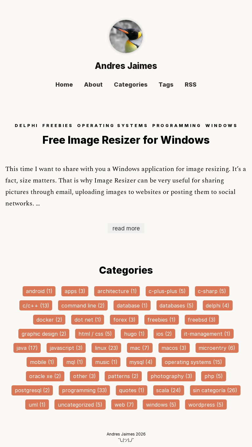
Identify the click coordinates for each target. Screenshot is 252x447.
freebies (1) (161, 319)
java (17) (27, 348)
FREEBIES (57, 125)
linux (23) (106, 348)
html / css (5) (95, 333)
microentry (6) (217, 348)
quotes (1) (131, 390)
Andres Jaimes (126, 66)
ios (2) (164, 333)
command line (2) (83, 305)
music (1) (106, 362)
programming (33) (84, 390)
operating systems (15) (193, 362)
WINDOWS (221, 125)
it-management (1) (207, 333)
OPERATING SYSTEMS (112, 125)
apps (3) (75, 291)
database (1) (132, 305)
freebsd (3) (202, 319)
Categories (131, 84)
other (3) (84, 376)
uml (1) (37, 404)
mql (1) (74, 362)
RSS (191, 84)
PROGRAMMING (176, 125)
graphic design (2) (44, 333)
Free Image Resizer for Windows (126, 140)
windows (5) (161, 404)
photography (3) (171, 376)
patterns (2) (123, 376)
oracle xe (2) (45, 376)
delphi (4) (217, 305)
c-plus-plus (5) (167, 291)
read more (126, 228)
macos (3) (173, 348)
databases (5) (176, 305)
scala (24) (168, 390)
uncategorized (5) (80, 404)
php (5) (213, 376)
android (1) (39, 291)
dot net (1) (87, 319)
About (93, 84)
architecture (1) (117, 291)
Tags (166, 84)
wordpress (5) (205, 404)
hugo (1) (134, 333)
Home (64, 84)
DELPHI (26, 125)
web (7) (124, 404)
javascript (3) (66, 348)
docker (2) (49, 319)
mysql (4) (141, 362)
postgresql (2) (32, 390)
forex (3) (124, 319)
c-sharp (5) (212, 291)
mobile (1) (42, 362)
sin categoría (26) (215, 390)
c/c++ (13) (36, 305)
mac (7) (139, 348)
